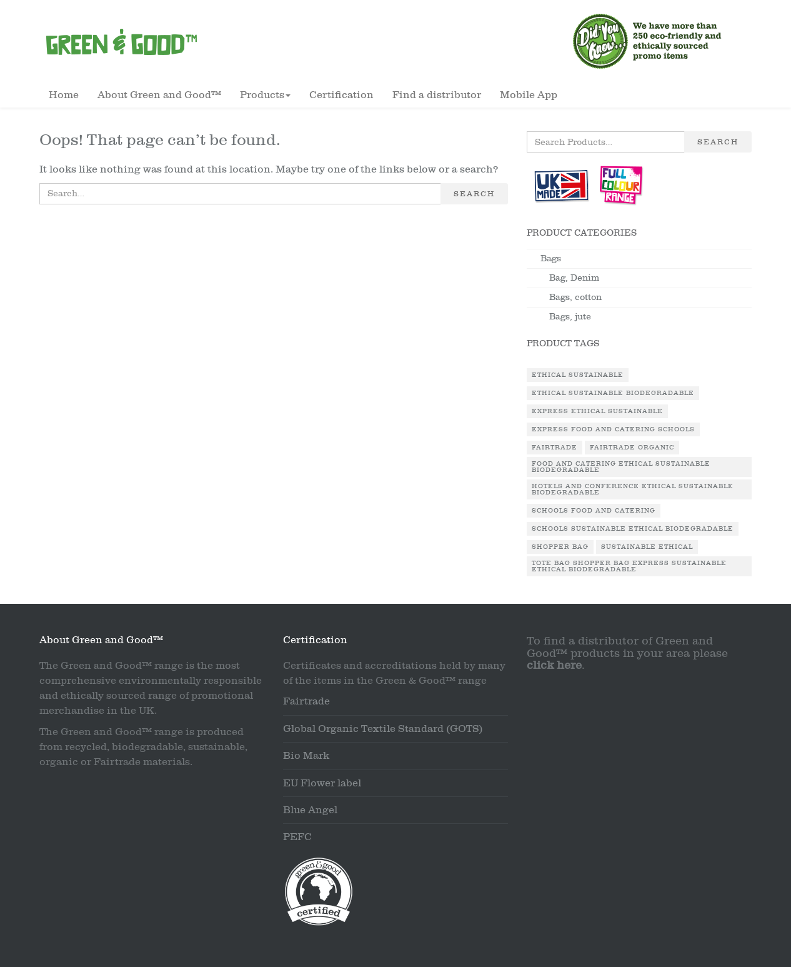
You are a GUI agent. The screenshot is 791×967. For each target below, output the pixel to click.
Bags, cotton (575, 297)
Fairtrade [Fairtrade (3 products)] (554, 447)
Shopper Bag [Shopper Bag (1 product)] (560, 547)
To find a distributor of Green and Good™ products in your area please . (627, 653)
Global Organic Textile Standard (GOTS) (383, 728)
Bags (550, 258)
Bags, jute (570, 316)
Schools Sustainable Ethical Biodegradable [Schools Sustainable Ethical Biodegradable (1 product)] (633, 529)
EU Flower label (322, 783)
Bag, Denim (574, 278)
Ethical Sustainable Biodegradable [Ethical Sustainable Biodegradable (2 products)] (613, 393)
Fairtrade (306, 701)
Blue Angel (310, 810)
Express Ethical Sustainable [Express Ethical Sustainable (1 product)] (597, 411)
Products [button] (265, 95)
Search (474, 193)
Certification (341, 95)
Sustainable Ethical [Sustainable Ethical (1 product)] (647, 547)
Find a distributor (436, 95)
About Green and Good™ (159, 95)
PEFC (297, 837)
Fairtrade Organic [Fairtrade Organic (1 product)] (632, 447)
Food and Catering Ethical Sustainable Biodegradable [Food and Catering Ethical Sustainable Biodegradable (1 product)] (621, 467)
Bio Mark (306, 755)
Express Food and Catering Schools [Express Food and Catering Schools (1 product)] (613, 429)
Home (64, 95)
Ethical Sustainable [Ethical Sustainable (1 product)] (578, 375)
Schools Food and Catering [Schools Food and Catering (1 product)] (593, 510)
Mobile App (528, 95)
